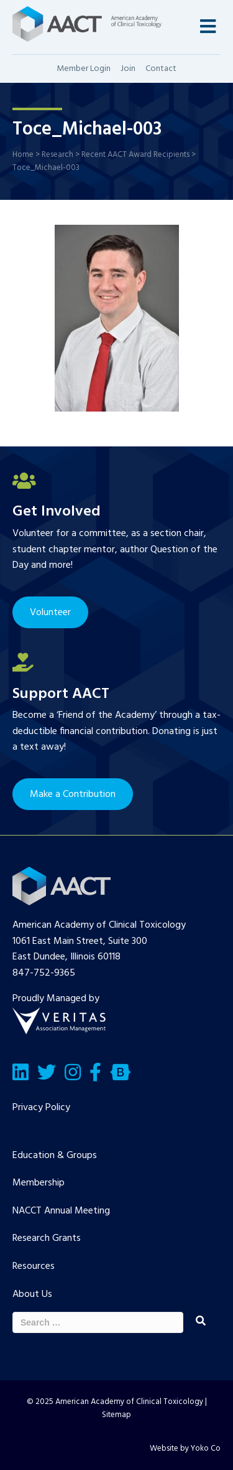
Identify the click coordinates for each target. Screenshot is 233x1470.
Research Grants (46, 1238)
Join (128, 69)
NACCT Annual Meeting (61, 1211)
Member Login (84, 69)
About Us (32, 1294)
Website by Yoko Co (185, 1448)
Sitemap (116, 1414)
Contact (160, 69)
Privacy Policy (41, 1108)
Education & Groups (54, 1155)
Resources (33, 1266)
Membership (38, 1183)
